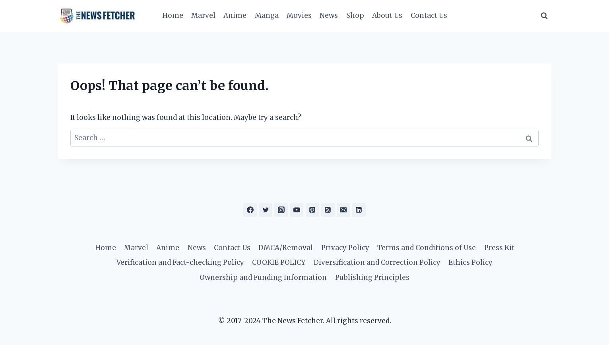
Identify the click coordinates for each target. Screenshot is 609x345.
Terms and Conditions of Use (426, 247)
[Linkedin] (359, 210)
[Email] (343, 210)
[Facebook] (250, 210)
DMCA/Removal (285, 247)
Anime (234, 15)
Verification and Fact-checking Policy (180, 262)
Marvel (203, 15)
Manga (267, 15)
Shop (355, 15)
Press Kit (499, 247)
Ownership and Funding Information (263, 277)
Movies (299, 15)
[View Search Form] (544, 16)
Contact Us (429, 15)
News (329, 15)
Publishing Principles (372, 277)
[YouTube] (296, 210)
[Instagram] (281, 210)
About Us (387, 15)
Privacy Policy (345, 247)
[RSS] (328, 210)
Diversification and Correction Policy (377, 262)
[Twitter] (265, 210)
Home (172, 15)
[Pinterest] (312, 210)
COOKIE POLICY (278, 262)
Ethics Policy (470, 262)
